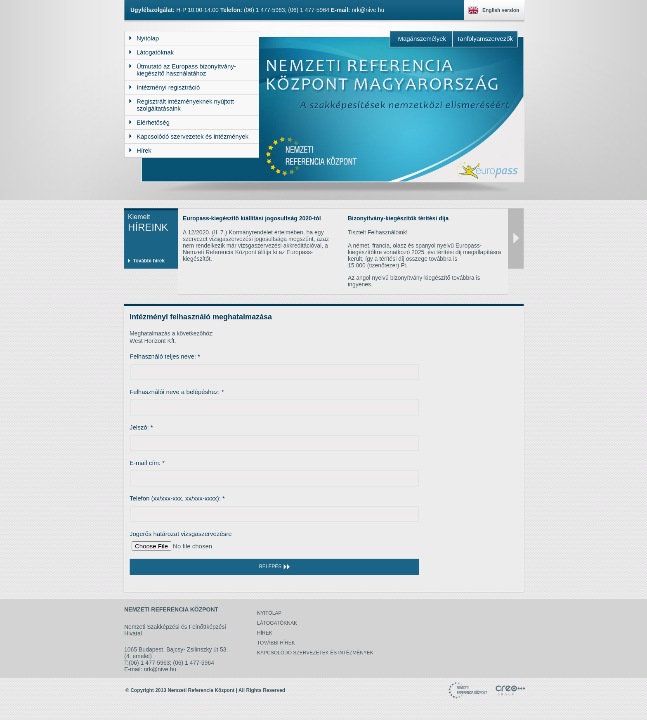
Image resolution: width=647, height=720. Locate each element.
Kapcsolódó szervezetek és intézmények (315, 653)
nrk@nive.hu (368, 10)
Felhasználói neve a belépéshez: (177, 391)
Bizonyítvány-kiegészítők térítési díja (398, 218)
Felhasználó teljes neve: (165, 356)
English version (500, 10)
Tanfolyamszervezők (485, 38)
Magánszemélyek (422, 38)
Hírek (264, 633)
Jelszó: (141, 427)
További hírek (149, 261)
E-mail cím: (147, 462)
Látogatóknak (277, 623)
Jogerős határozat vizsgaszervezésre (181, 533)
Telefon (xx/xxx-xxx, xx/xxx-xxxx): (177, 498)
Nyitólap (269, 613)
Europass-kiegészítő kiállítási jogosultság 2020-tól (252, 218)
